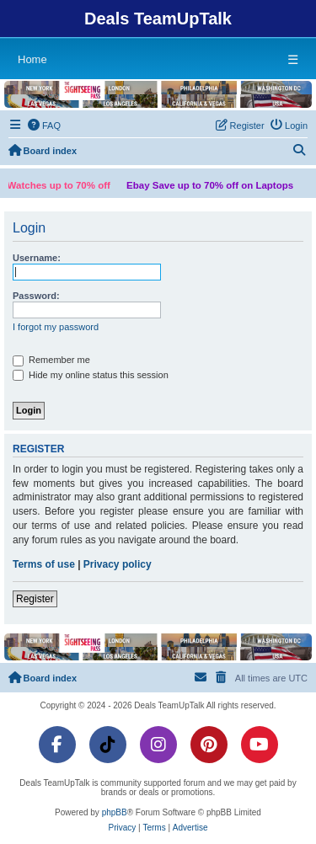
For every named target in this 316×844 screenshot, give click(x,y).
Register (35, 599)
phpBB (114, 812)
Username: (37, 258)
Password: (36, 296)
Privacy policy (117, 564)
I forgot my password (56, 327)
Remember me (51, 360)
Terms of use (44, 564)
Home (32, 59)
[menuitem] (45, 125)
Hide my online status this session (91, 376)
